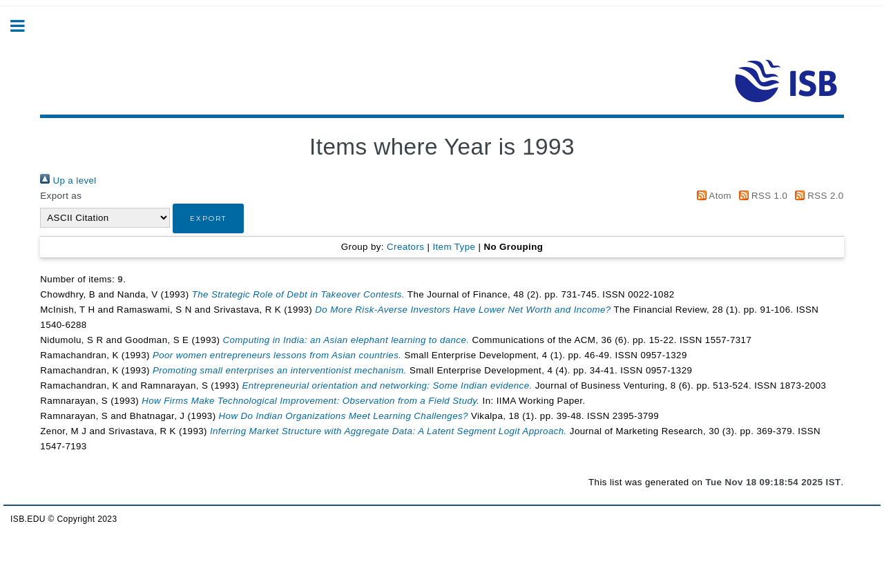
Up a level (68, 180)
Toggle (25, 26)
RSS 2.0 (816, 196)
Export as (60, 196)
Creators (405, 247)
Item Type (453, 247)
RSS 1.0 (760, 196)
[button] (208, 218)
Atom (711, 196)
